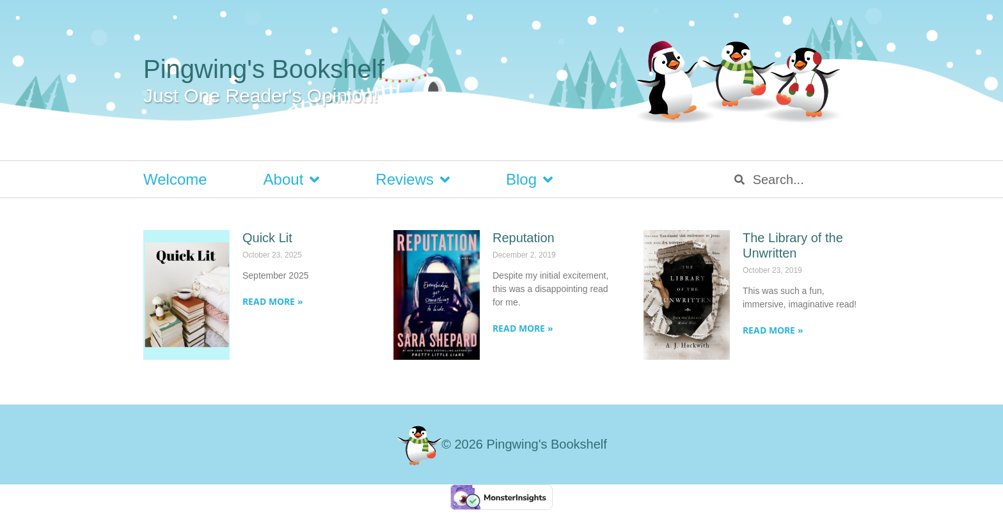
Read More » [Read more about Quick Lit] (272, 301)
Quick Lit (267, 238)
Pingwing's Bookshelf (263, 69)
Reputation (524, 238)
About (292, 179)
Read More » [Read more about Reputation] (523, 328)
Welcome (175, 179)
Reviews (412, 179)
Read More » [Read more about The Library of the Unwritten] (773, 330)
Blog (529, 179)
